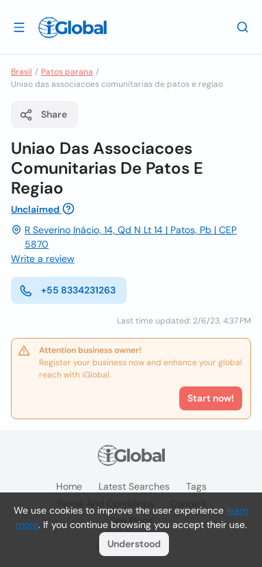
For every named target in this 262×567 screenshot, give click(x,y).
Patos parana (67, 71)
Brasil (21, 71)
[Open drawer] (19, 26)
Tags (196, 486)
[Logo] (72, 27)
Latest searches (134, 486)
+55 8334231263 (67, 291)
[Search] (243, 26)
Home (69, 486)
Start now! (210, 398)
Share (43, 115)
